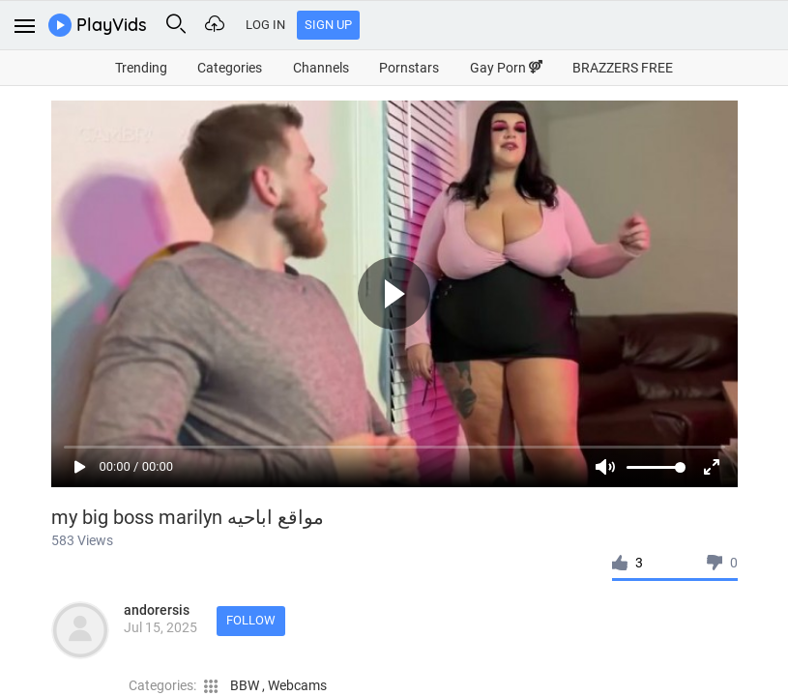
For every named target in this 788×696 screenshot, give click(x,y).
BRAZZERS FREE (622, 67)
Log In (265, 24)
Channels (321, 67)
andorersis (157, 610)
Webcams (297, 685)
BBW (246, 685)
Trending (141, 67)
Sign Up (328, 24)
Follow (251, 620)
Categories (229, 67)
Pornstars (409, 67)
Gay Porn (506, 67)
